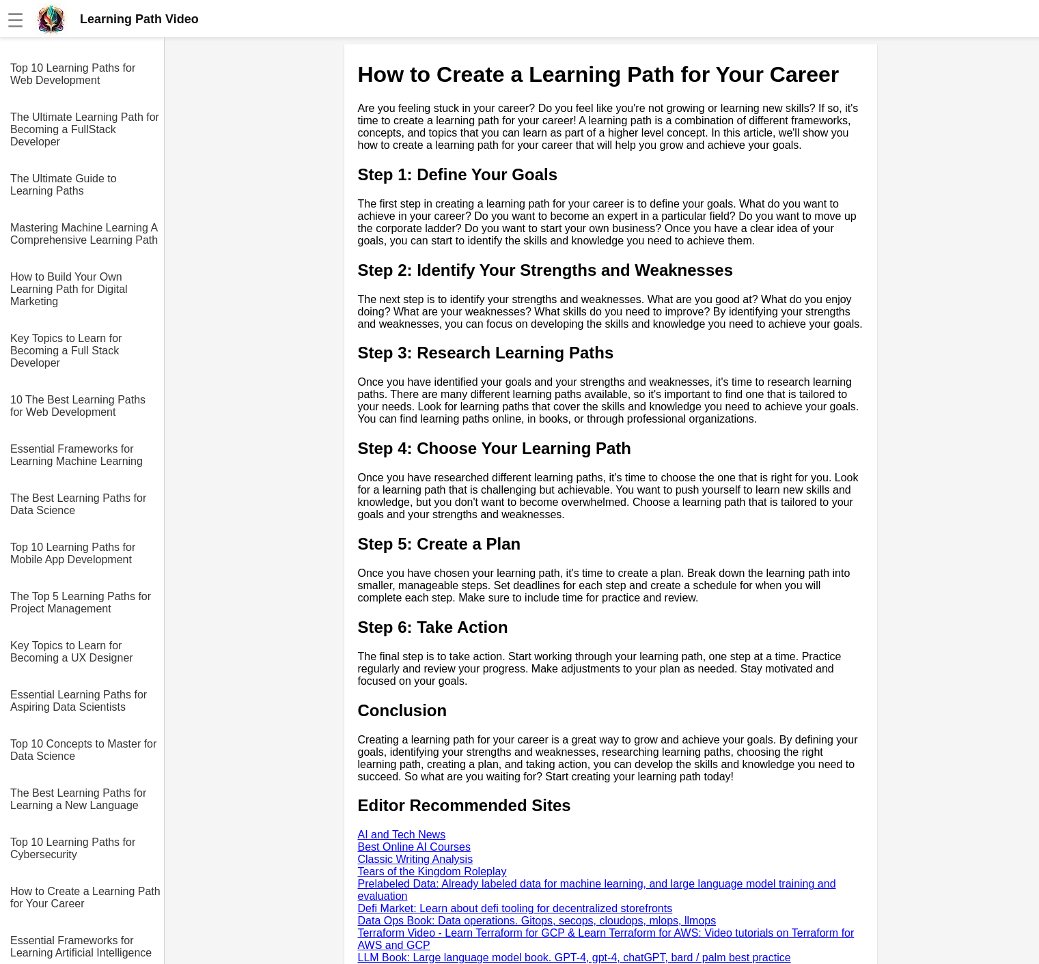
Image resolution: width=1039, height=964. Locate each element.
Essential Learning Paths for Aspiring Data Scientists (78, 701)
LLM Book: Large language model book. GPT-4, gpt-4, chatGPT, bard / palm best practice (574, 957)
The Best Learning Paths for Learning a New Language (78, 799)
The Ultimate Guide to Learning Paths (63, 185)
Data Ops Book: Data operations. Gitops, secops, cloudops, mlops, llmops (537, 920)
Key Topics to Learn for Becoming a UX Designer (71, 652)
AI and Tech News (402, 834)
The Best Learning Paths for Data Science (78, 504)
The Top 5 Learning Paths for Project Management (80, 602)
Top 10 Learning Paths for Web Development (72, 74)
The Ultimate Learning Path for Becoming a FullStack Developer (84, 129)
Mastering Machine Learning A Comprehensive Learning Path (84, 234)
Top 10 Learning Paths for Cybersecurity (72, 848)
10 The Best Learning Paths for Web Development (78, 406)
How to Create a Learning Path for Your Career (85, 897)
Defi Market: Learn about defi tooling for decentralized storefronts (515, 908)
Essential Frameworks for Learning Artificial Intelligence (81, 947)
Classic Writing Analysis (415, 859)
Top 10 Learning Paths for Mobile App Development (72, 553)
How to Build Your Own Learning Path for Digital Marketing (69, 289)
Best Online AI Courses (414, 847)
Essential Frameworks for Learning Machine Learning (76, 455)
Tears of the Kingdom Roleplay (432, 871)
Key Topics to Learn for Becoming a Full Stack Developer (66, 350)
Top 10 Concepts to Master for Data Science (83, 750)
